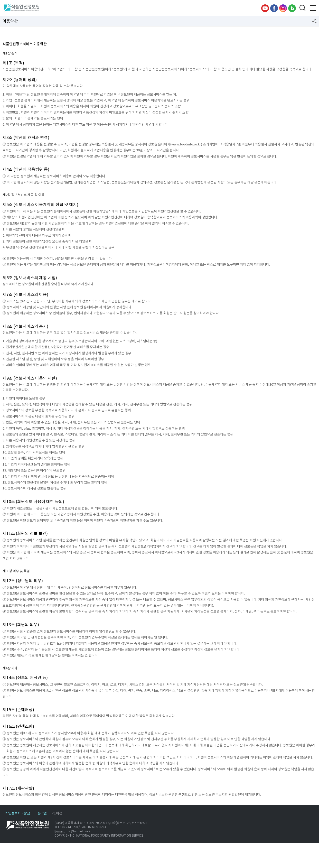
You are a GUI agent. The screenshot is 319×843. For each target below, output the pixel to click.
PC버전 (56, 813)
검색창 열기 (302, 8)
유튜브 (265, 8)
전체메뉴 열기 (312, 8)
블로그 (292, 8)
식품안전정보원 (21, 8)
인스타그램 (283, 8)
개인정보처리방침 (17, 813)
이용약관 (40, 813)
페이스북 (274, 8)
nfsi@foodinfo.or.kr (78, 831)
